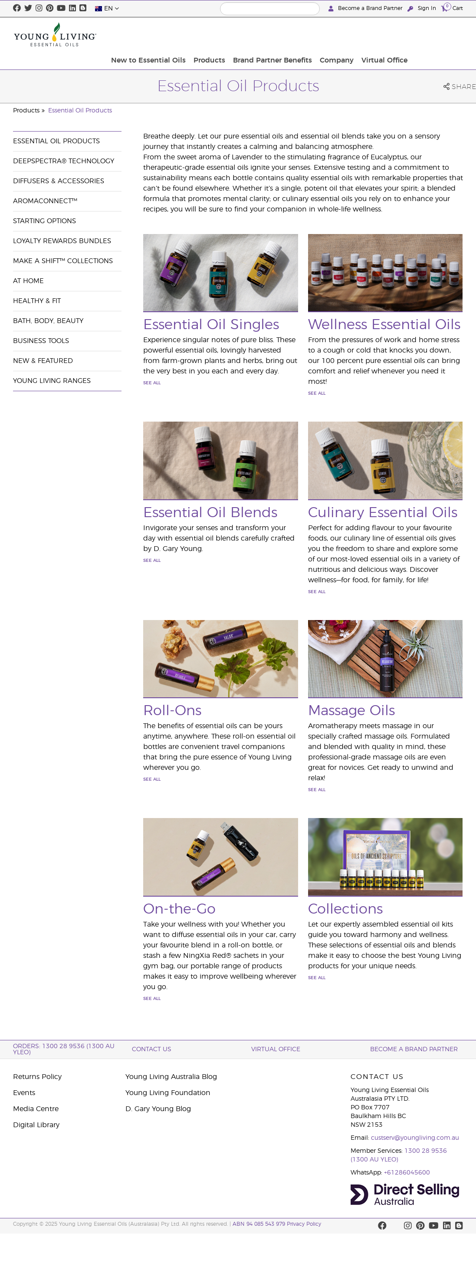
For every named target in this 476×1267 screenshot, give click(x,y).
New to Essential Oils (211, 34)
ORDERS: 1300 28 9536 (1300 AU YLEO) (64, 1049)
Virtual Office (437, 34)
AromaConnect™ (45, 201)
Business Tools (41, 341)
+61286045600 (407, 1173)
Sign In (422, 8)
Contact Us (151, 1049)
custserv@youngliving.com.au (415, 1138)
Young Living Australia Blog (171, 1076)
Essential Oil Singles (211, 325)
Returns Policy (37, 1076)
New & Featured (43, 361)
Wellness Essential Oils (384, 325)
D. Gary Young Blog (158, 1108)
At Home (28, 281)
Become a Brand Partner (366, 8)
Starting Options (44, 221)
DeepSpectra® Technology (63, 161)
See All (152, 383)
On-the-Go (179, 909)
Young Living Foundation (167, 1092)
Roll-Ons (172, 711)
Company (392, 34)
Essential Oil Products (80, 111)
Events (24, 1092)
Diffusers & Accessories (58, 181)
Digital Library (36, 1125)
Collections (345, 909)
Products (270, 34)
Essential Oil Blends (210, 513)
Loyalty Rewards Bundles (62, 241)
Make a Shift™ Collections (63, 261)
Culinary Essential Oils (382, 513)
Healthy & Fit (37, 301)
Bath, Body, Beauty (48, 321)
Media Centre (36, 1108)
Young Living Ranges (52, 381)
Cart (452, 8)
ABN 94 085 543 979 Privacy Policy (277, 1224)
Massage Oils (351, 711)
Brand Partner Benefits (330, 34)
